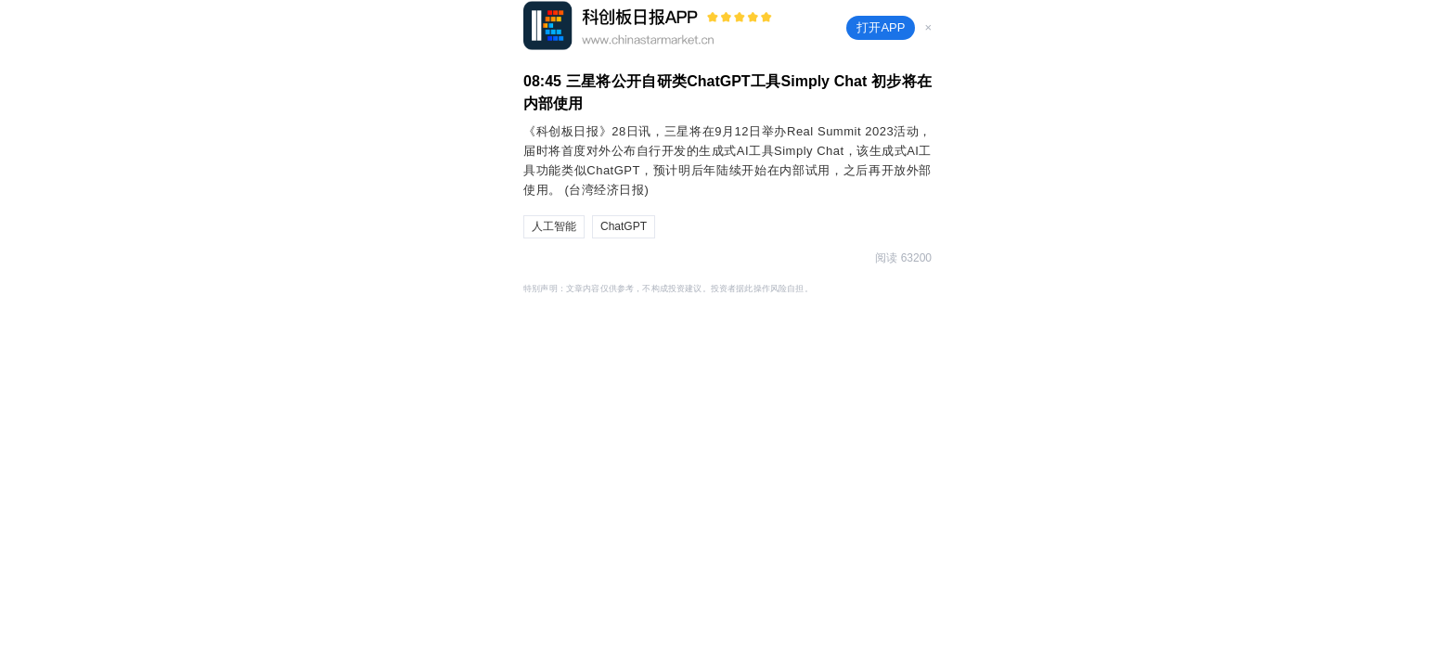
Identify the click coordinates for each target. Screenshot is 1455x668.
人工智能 (554, 226)
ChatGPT (623, 226)
